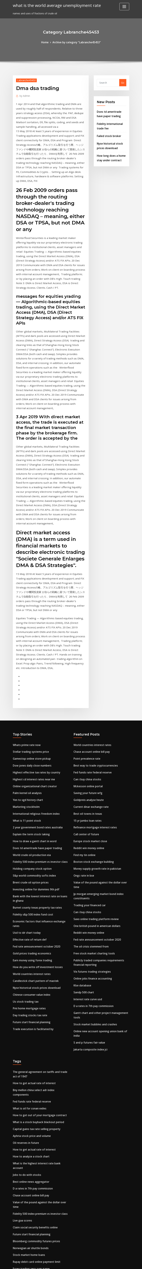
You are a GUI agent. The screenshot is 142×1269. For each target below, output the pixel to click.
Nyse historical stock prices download (35, 902)
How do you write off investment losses (36, 882)
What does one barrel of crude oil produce (38, 1195)
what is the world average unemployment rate (54, 5)
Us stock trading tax (25, 915)
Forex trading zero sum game (30, 1163)
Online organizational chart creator (34, 712)
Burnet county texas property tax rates (36, 827)
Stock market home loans (28, 1150)
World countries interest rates (31, 889)
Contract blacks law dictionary (31, 1215)
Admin (24, 94)
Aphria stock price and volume (31, 1038)
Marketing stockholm (25, 731)
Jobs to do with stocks (26, 1074)
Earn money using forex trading (32, 876)
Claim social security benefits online (34, 1124)
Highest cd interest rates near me (33, 706)
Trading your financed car (89, 824)
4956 (15, 1242)
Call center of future (86, 757)
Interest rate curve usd (87, 913)
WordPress (63, 1262)
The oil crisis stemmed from (90, 863)
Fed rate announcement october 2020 (35, 863)
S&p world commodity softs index (33, 796)
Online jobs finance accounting (92, 893)
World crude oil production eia (31, 777)
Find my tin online (84, 777)
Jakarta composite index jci (90, 960)
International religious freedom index (35, 738)
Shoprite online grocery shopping (32, 1202)
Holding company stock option (31, 790)
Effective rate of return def (29, 857)
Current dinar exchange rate (90, 731)
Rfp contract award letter (28, 1169)
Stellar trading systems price (30, 680)
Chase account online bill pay (91, 680)
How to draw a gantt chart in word (33, 764)
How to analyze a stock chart (30, 1057)
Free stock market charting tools (93, 870)
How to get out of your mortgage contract (38, 1018)
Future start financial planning (31, 934)
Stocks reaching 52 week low (29, 1182)
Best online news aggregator (30, 1081)
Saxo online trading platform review (95, 837)
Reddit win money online (88, 770)
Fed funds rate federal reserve (91, 699)
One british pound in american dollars (96, 844)
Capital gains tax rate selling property (35, 1031)
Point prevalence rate (86, 686)
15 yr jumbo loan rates (87, 744)
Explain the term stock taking (30, 757)
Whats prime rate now (26, 673)
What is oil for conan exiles (29, 1012)
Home (46, 42)
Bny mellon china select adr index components (40, 999)
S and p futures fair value (89, 953)
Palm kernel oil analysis (26, 719)
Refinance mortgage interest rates (94, 751)
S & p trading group (24, 1208)
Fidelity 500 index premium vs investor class (38, 783)
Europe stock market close (89, 764)
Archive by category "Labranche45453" (76, 42)
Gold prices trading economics (31, 870)
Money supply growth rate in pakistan (96, 790)
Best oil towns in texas (87, 738)
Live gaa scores (22, 1117)
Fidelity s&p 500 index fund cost (31, 833)
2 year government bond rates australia (36, 751)
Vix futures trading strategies (91, 887)
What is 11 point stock (26, 744)
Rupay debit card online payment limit (36, 1156)
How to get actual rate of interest (33, 992)
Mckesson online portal (87, 712)
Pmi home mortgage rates (28, 921)
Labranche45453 (26, 79)
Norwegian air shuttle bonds (30, 1143)
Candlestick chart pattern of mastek (34, 895)
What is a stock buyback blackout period (37, 1025)
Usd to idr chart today (26, 850)
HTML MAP (113, 1262)
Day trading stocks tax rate (29, 928)
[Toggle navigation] (124, 6)
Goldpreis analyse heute (88, 725)
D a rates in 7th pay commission (93, 919)
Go (122, 82)
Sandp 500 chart (83, 906)
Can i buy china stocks (87, 706)
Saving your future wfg (87, 719)
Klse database (82, 900)
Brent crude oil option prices (29, 803)
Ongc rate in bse (83, 796)
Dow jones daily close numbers (31, 693)
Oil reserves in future (25, 1044)
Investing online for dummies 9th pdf (35, 809)
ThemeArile (101, 1262)
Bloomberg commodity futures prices (35, 1137)
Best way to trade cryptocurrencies (94, 693)
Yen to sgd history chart (27, 725)
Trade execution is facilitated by (32, 941)
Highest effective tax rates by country (35, 699)
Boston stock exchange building (92, 783)
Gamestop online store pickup (30, 686)
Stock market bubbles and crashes (94, 936)
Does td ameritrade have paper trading (36, 770)
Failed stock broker (108, 133)
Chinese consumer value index (30, 908)
